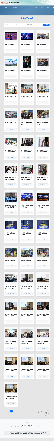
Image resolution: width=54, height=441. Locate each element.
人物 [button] (48, 7)
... (35, 411)
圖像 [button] (42, 7)
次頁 (38, 412)
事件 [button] (22, 7)
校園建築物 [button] (29, 7)
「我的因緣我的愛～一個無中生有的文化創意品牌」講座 (10, 288)
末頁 (41, 412)
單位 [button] (36, 7)
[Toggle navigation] (51, 2)
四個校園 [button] (7, 7)
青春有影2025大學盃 (10, 44)
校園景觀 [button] (15, 7)
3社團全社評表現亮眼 (10, 96)
